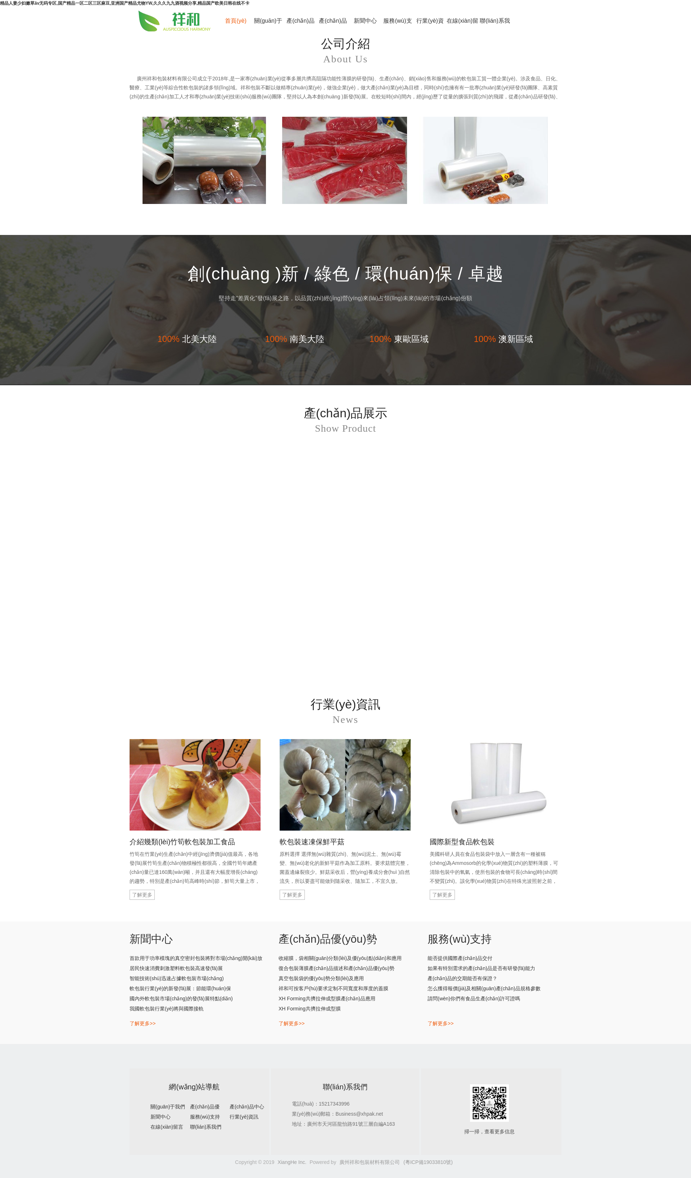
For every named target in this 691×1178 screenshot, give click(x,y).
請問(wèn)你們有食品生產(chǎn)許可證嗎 (474, 998)
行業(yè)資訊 (430, 25)
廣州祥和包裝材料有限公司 (369, 1162)
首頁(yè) (236, 21)
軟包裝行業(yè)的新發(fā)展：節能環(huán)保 (180, 988)
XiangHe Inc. (291, 1162)
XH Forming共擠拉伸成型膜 (310, 1009)
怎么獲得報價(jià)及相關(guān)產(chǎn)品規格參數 (484, 988)
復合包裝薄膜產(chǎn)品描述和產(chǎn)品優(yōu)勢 (336, 968)
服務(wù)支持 (397, 25)
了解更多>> (142, 1023)
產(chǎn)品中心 (333, 25)
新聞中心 (365, 21)
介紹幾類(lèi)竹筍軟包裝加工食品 (182, 842)
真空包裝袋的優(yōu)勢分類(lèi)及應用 (321, 978)
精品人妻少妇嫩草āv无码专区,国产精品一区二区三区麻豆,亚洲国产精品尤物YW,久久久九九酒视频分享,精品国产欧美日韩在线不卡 (124, 3)
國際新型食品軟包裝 (462, 842)
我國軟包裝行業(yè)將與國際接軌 (167, 1009)
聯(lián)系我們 (495, 25)
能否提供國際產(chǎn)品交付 (460, 958)
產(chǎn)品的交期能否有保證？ (462, 978)
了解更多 (142, 895)
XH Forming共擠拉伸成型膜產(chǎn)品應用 (327, 998)
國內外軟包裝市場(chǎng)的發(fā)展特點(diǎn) (181, 998)
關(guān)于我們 (268, 25)
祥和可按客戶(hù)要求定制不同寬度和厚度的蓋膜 (333, 988)
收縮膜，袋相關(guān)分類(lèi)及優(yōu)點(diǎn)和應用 (340, 958)
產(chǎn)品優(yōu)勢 (300, 25)
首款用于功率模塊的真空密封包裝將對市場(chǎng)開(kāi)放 (196, 958)
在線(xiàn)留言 (462, 25)
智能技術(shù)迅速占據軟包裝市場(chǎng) (177, 978)
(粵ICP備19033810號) (428, 1162)
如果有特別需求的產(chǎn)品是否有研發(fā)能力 (481, 968)
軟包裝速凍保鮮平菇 (312, 842)
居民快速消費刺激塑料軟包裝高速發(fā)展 (176, 968)
